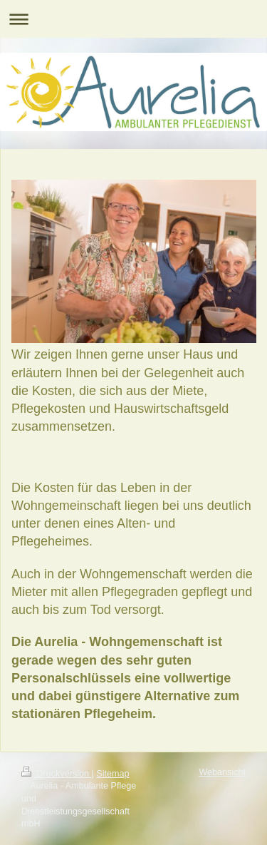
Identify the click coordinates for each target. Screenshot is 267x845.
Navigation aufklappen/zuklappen (133, 19)
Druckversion (56, 774)
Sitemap (112, 774)
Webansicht (222, 772)
